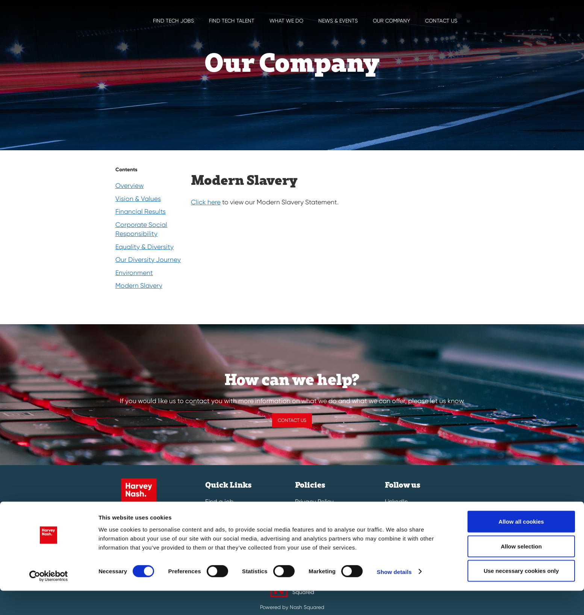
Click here (206, 202)
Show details (394, 595)
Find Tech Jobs (173, 21)
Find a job (219, 501)
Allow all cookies (521, 545)
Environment (134, 273)
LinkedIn (396, 501)
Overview (129, 185)
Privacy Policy (314, 501)
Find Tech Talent (231, 21)
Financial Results (140, 211)
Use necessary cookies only (521, 595)
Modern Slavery (138, 285)
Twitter (394, 514)
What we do (286, 21)
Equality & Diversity (144, 247)
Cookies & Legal (318, 514)
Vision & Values (138, 198)
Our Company (391, 21)
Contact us (441, 21)
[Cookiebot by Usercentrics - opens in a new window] (49, 600)
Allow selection (521, 570)
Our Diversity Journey (148, 259)
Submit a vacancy (231, 514)
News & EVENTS (338, 21)
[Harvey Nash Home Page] (107, 11)
